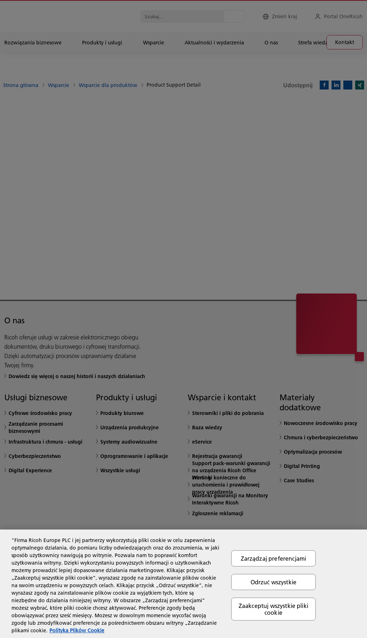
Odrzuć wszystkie (274, 582)
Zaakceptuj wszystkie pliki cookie (273, 609)
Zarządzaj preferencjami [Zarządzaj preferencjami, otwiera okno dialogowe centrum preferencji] (273, 558)
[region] (183, 584)
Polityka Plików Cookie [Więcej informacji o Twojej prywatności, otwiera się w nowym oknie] (76, 630)
